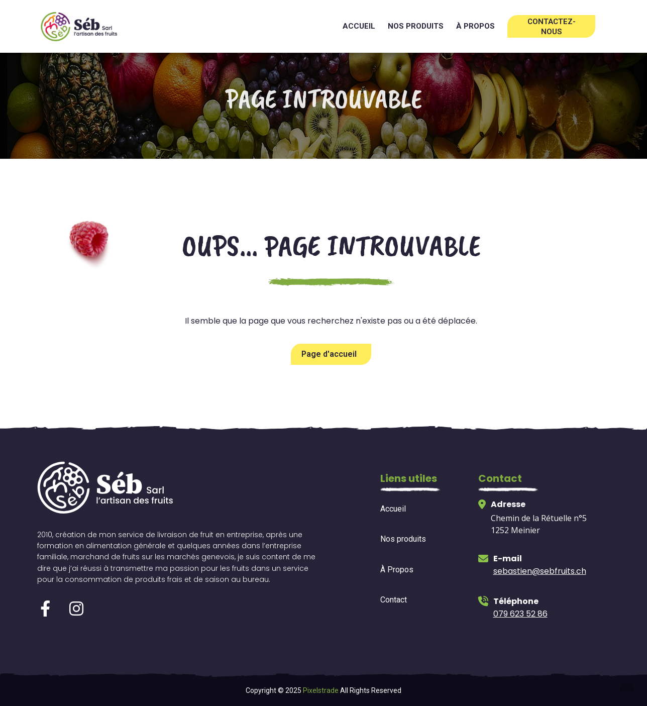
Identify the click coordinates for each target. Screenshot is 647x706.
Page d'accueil (329, 354)
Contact (393, 599)
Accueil (359, 26)
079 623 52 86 (520, 614)
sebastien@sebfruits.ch (539, 571)
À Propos (396, 569)
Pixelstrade (321, 690)
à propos (475, 26)
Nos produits (416, 26)
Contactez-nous (551, 26)
